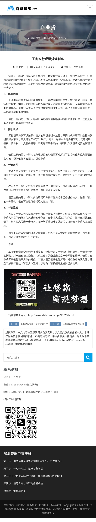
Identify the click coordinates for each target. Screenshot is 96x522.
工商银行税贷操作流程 (73, 324)
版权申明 (32, 505)
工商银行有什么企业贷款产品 (34, 324)
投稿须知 (56, 505)
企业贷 (62, 38)
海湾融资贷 (50, 38)
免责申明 (20, 505)
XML (74, 509)
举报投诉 (9, 505)
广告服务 (44, 505)
